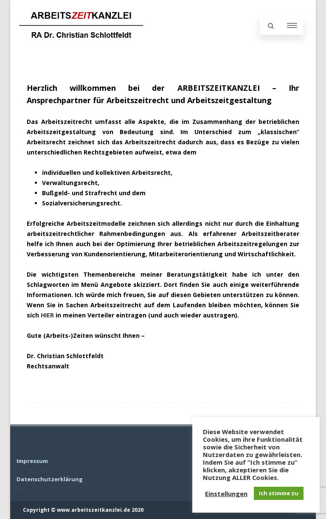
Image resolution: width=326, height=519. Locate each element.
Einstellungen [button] (226, 493)
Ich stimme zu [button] (278, 493)
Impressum (32, 461)
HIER (47, 315)
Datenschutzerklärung (50, 479)
